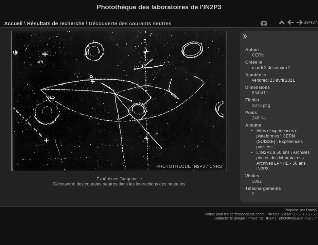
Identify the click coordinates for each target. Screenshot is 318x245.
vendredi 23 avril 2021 (273, 80)
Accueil (13, 23)
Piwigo (311, 210)
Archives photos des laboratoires (283, 155)
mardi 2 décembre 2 (271, 67)
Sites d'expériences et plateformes (277, 133)
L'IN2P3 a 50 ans (272, 152)
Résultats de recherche (55, 23)
